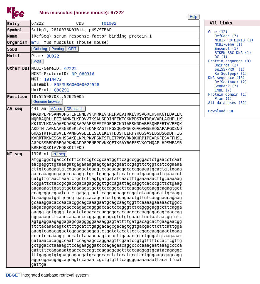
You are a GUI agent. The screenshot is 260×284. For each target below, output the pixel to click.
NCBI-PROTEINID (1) (234, 40)
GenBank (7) (226, 86)
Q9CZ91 (61, 90)
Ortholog (40, 49)
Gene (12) (218, 32)
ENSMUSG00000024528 (76, 85)
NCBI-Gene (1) (229, 44)
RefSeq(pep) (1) (231, 74)
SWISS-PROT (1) (230, 69)
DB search (75, 109)
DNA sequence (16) (226, 78)
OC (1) (221, 57)
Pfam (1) (223, 99)
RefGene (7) (226, 36)
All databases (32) (227, 103)
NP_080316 (83, 74)
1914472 (53, 79)
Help (193, 17)
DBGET (13, 275)
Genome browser (47, 102)
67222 (70, 69)
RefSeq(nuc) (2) (231, 82)
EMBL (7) (223, 90)
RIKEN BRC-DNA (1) (233, 53)
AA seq (56, 109)
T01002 (108, 24)
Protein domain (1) (227, 94)
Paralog (58, 49)
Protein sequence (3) (229, 61)
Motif (37, 62)
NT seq (59, 155)
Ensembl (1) (226, 48)
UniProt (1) (226, 65)
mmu (35, 43)
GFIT (72, 49)
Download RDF (221, 111)
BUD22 (52, 56)
